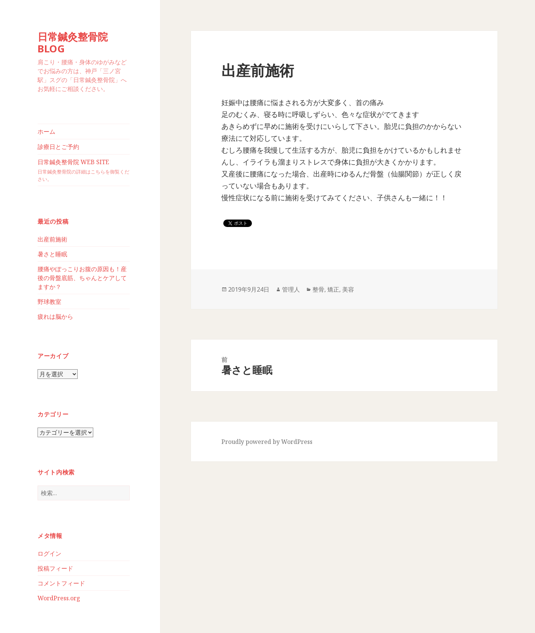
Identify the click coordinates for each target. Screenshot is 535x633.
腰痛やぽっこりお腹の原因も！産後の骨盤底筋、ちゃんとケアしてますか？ (82, 278)
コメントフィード (61, 583)
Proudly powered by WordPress (266, 442)
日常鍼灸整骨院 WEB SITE (84, 170)
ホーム (46, 131)
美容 (348, 289)
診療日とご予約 (58, 147)
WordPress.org (59, 598)
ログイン (49, 553)
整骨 (318, 289)
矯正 (333, 289)
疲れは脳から (55, 316)
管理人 (291, 289)
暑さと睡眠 (52, 254)
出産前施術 (52, 239)
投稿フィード (55, 568)
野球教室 (49, 302)
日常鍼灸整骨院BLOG (73, 42)
